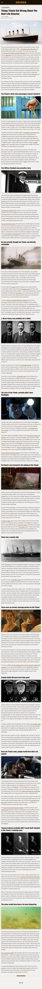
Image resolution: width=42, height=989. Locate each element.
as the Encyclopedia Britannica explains (16, 300)
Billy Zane (8, 55)
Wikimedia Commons (36, 341)
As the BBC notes (21, 376)
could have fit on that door (30, 791)
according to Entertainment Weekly (13, 807)
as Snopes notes (25, 289)
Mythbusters (4, 809)
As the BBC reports (26, 365)
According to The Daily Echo (13, 233)
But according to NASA (7, 953)
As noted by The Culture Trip (31, 132)
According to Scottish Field (8, 210)
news (13, 287)
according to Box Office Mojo (28, 49)
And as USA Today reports (8, 224)
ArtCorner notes (22, 525)
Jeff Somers (5, 16)
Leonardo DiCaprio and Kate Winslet (15, 53)
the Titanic (34, 74)
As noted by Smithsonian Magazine (29, 877)
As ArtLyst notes (5, 521)
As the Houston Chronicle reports (10, 452)
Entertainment (5, 7)
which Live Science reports (24, 447)
